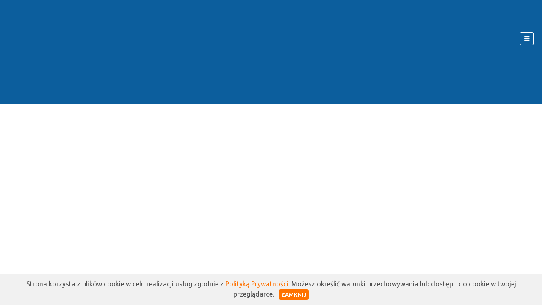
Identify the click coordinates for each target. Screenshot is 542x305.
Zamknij (294, 294)
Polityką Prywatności (256, 284)
